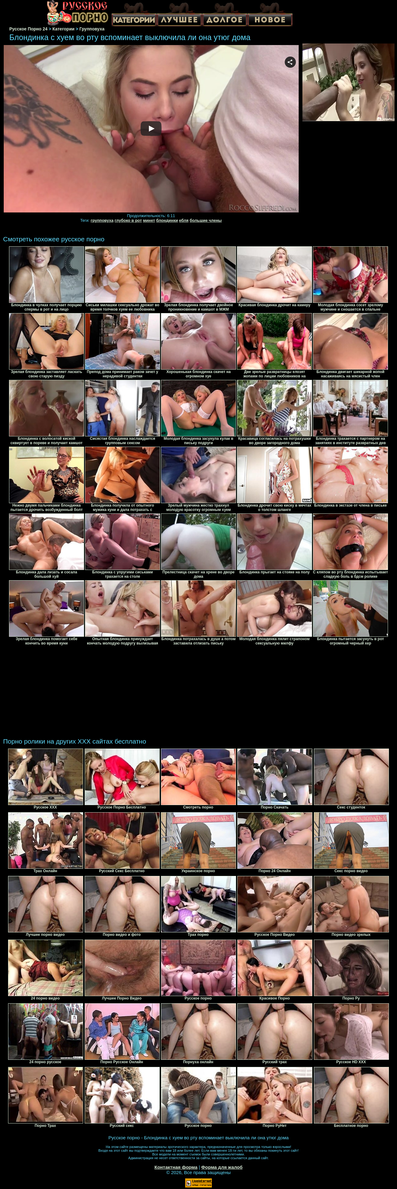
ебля (184, 220)
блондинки (167, 220)
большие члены (206, 220)
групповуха (102, 220)
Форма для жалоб (222, 1167)
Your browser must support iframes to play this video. (151, 129)
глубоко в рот (128, 220)
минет (149, 220)
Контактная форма (176, 1167)
